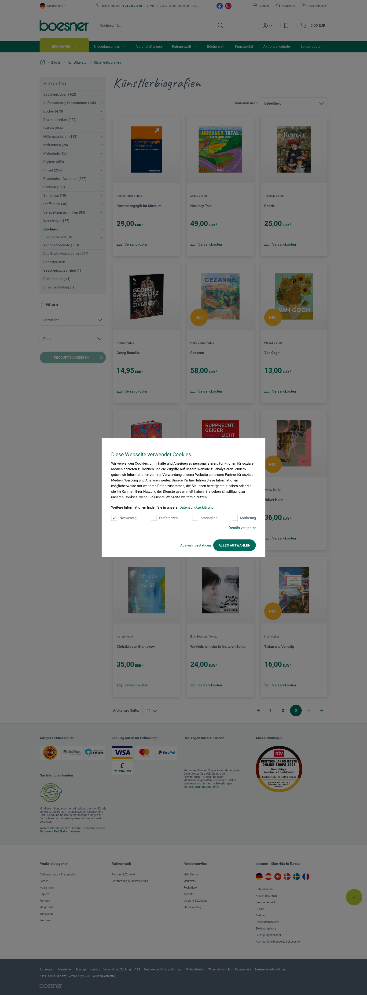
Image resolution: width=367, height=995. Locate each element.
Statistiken (204, 518)
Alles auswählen (234, 545)
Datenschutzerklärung (196, 507)
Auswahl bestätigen (195, 545)
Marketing (244, 518)
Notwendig (123, 518)
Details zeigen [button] (242, 527)
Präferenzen (164, 518)
